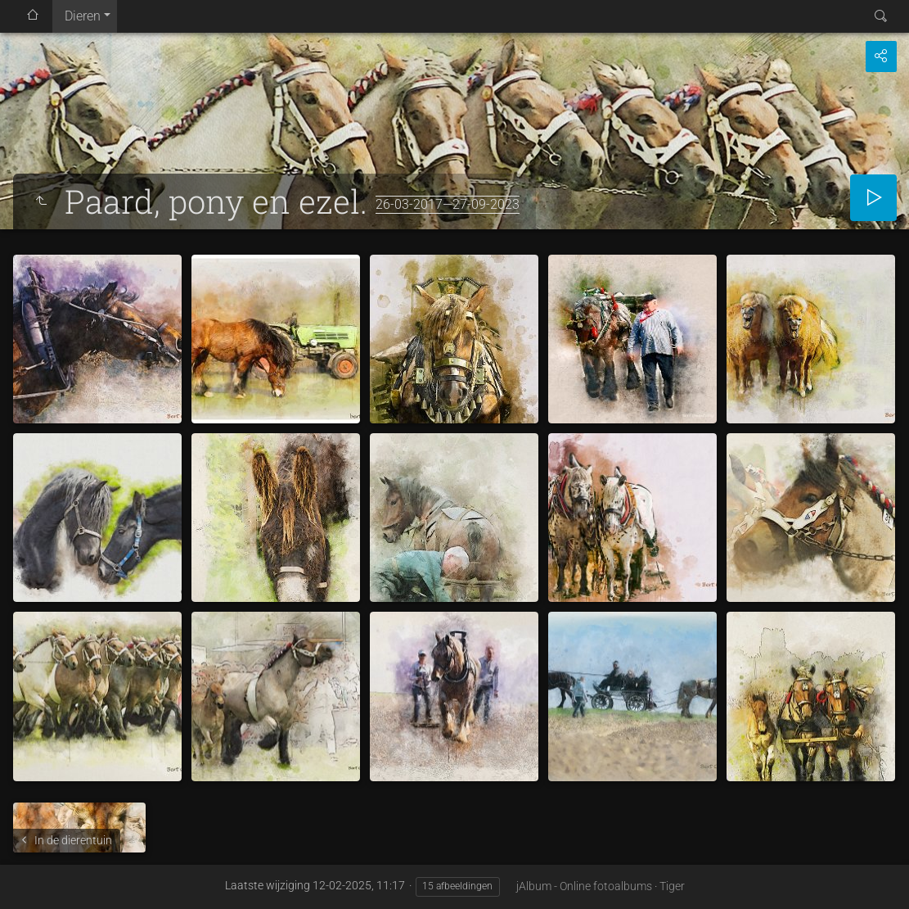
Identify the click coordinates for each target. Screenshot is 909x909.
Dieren (83, 16)
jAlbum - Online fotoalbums (584, 886)
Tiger (672, 886)
